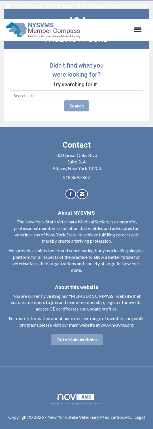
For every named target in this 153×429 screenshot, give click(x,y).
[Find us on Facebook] (70, 194)
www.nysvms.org (117, 324)
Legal (139, 417)
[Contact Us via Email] (82, 194)
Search (76, 105)
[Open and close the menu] (116, 30)
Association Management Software (76, 399)
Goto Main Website (77, 339)
